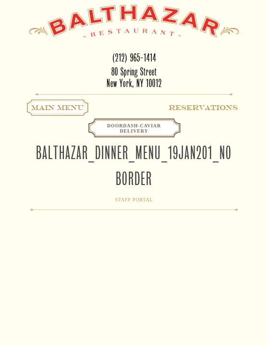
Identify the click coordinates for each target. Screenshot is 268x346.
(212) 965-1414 (134, 58)
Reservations (203, 107)
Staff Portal (134, 199)
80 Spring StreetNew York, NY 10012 (134, 77)
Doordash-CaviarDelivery (134, 128)
